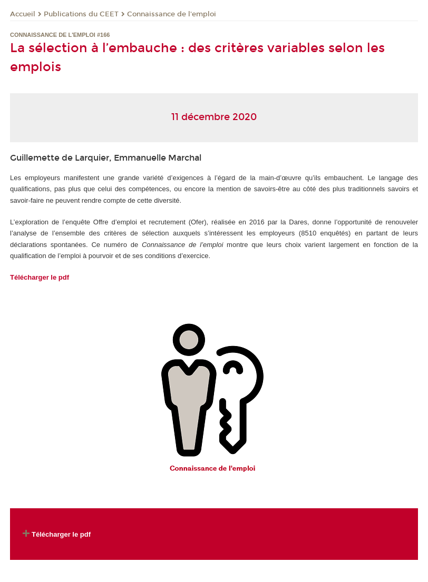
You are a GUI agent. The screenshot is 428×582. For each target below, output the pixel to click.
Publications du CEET (81, 14)
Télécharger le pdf (39, 277)
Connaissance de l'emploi (171, 14)
